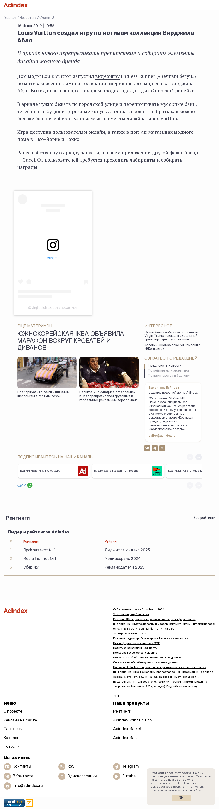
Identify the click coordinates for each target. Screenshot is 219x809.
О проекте (13, 711)
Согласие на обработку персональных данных (145, 662)
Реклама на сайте (20, 720)
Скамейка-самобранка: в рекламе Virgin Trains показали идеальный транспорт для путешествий (171, 336)
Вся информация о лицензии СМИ (136, 643)
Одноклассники (82, 776)
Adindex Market (127, 729)
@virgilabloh (37, 308)
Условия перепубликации (131, 614)
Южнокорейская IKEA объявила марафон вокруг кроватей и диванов (70, 342)
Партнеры (13, 729)
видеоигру (107, 76)
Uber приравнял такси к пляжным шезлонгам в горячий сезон (43, 394)
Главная (10, 18)
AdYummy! (45, 18)
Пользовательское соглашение (135, 652)
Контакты (22, 766)
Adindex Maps (125, 737)
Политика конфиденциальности (135, 648)
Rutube (129, 776)
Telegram (130, 766)
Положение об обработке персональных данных (147, 657)
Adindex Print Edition (132, 720)
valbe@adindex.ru (162, 435)
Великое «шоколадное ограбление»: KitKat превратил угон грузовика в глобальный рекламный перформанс (108, 396)
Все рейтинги (204, 518)
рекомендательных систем (169, 790)
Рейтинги (122, 711)
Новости (27, 18)
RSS (71, 766)
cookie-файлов (183, 783)
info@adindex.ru (28, 785)
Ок (180, 798)
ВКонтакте (23, 776)
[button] (198, 457)
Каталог (11, 737)
